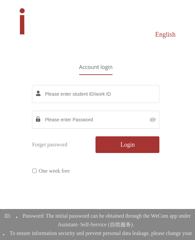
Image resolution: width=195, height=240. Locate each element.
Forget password (49, 144)
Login (127, 144)
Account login (96, 67)
